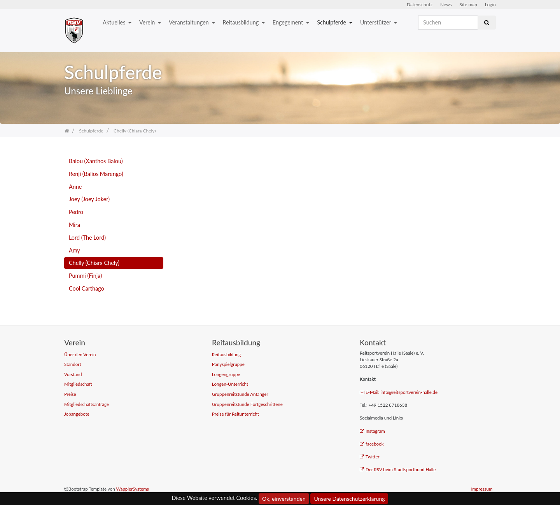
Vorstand (73, 374)
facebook (372, 443)
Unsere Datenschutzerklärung (349, 498)
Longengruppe (226, 374)
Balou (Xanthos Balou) (96, 161)
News (446, 4)
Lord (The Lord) (87, 237)
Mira (74, 224)
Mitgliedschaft (78, 384)
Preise (70, 394)
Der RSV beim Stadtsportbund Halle (398, 469)
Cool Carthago (86, 288)
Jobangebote (76, 413)
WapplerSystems (132, 488)
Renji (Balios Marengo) (96, 174)
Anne (75, 186)
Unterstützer (376, 22)
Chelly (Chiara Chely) (94, 262)
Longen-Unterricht (230, 384)
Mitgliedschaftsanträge (86, 404)
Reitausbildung (241, 22)
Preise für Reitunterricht (235, 413)
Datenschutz (419, 4)
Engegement (288, 22)
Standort (72, 364)
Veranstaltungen (189, 22)
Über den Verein (80, 354)
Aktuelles (115, 22)
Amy (74, 250)
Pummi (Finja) (85, 275)
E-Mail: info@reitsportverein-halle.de (399, 392)
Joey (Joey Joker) (89, 199)
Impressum (481, 488)
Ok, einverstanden (284, 498)
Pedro (76, 212)
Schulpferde (332, 22)
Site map (468, 4)
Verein (147, 22)
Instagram (372, 431)
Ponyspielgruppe (228, 364)
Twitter (370, 456)
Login (490, 4)
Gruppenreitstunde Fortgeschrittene (247, 404)
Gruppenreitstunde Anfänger (240, 394)
